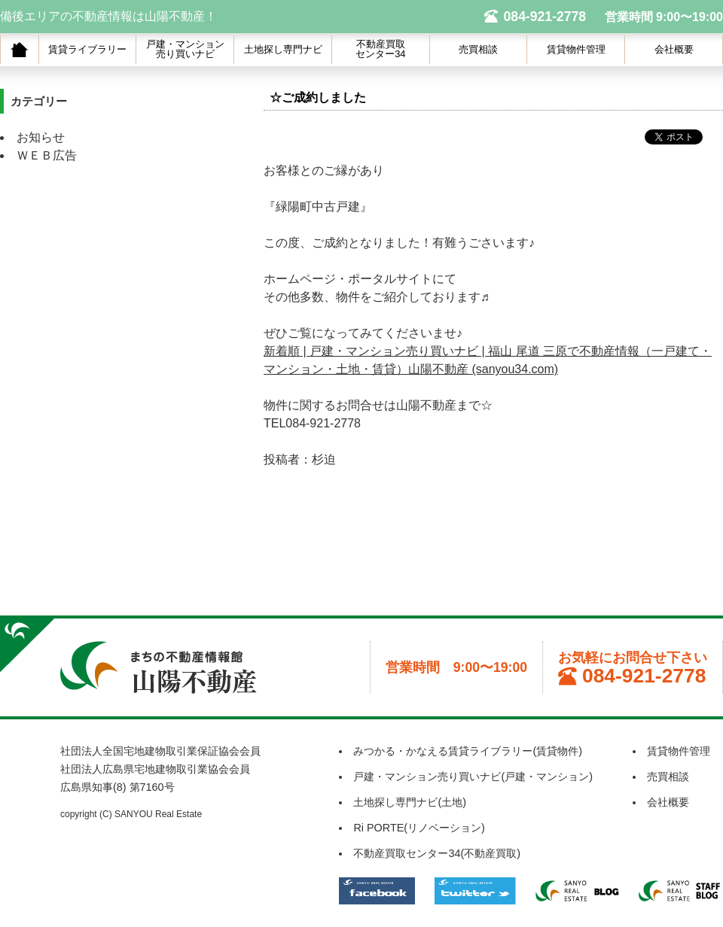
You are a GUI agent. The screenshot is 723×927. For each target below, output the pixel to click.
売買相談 (478, 49)
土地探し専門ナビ (283, 49)
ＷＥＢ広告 (47, 155)
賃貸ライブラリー (87, 49)
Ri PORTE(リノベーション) (419, 828)
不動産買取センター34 (380, 48)
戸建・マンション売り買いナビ (185, 48)
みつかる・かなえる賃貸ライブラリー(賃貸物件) (467, 751)
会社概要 (674, 49)
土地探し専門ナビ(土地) (409, 802)
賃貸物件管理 (576, 49)
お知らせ (41, 137)
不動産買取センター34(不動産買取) (436, 853)
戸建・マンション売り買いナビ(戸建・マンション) (473, 776)
